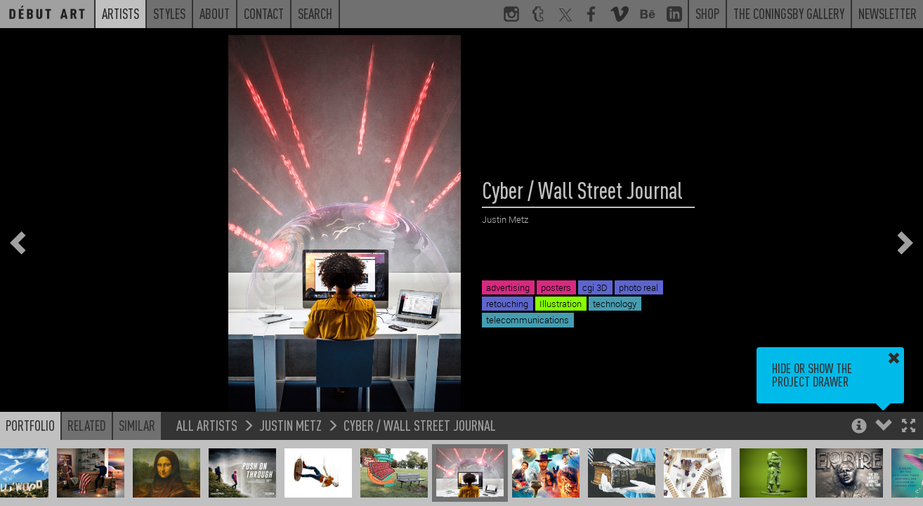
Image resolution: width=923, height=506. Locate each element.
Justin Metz (290, 424)
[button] (908, 427)
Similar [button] (137, 425)
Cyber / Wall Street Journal (419, 424)
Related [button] (86, 425)
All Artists (206, 424)
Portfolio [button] (30, 425)
